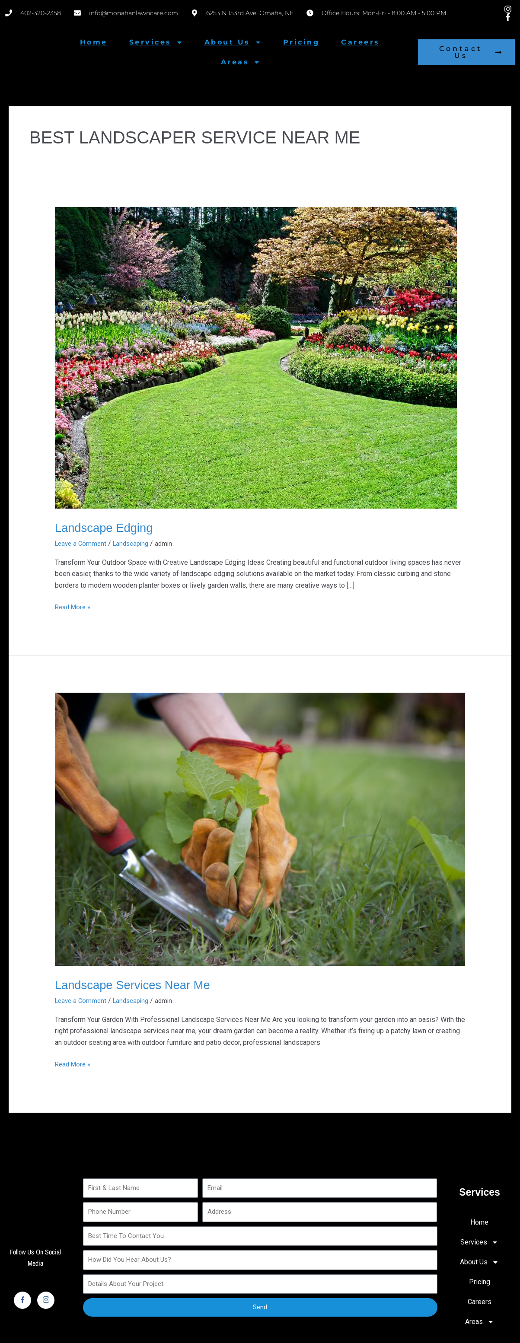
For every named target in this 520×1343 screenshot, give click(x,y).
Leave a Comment (82, 543)
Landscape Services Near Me (140, 984)
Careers (360, 42)
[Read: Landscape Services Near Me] (260, 829)
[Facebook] (22, 1300)
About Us (233, 42)
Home (94, 42)
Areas (241, 62)
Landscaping (135, 543)
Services (156, 42)
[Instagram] (45, 1300)
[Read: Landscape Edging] (256, 357)
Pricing (301, 42)
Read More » (74, 606)
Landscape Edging (109, 527)
